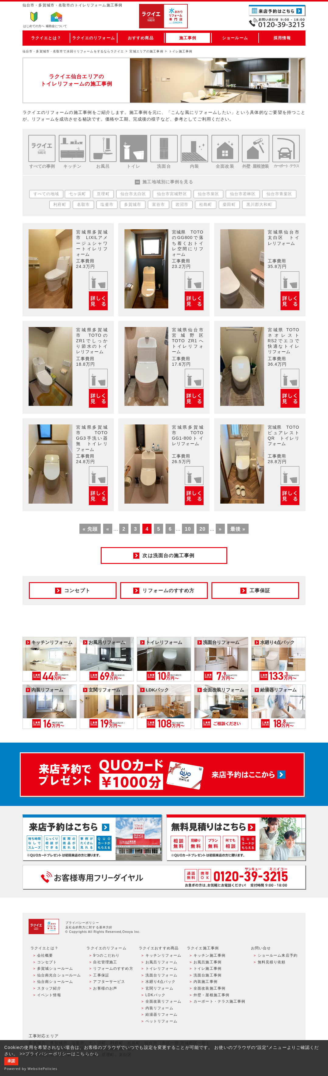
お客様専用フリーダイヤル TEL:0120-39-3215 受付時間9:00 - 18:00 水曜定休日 (164, 877)
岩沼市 (182, 204)
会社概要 (45, 955)
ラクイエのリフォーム (93, 38)
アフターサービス (109, 981)
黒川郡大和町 (259, 204)
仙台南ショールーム (55, 981)
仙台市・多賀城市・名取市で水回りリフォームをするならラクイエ (73, 51)
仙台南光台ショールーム (59, 975)
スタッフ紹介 (49, 988)
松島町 (205, 204)
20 (203, 529)
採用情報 (282, 38)
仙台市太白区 (133, 194)
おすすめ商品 (141, 38)
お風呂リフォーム (161, 962)
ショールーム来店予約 (278, 955)
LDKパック (155, 995)
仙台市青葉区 (279, 194)
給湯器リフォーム (161, 1014)
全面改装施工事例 (209, 988)
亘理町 (103, 194)
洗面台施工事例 (208, 975)
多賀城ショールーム (55, 968)
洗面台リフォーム (161, 975)
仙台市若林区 (243, 194)
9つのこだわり (106, 955)
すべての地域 (46, 194)
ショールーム (235, 38)
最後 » (238, 529)
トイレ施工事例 (208, 968)
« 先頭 (90, 529)
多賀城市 (132, 204)
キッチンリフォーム (163, 955)
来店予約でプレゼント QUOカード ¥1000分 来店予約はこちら (162, 774)
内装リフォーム (159, 1008)
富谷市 (158, 204)
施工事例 (187, 38)
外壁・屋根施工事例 (211, 995)
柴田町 (229, 204)
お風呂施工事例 (208, 962)
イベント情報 (49, 995)
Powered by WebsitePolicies (31, 1068)
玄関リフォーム (159, 988)
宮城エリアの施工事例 (146, 51)
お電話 (277, 22)
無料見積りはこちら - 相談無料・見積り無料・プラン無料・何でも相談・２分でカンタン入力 (235, 837)
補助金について (56, 26)
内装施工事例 (206, 981)
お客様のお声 (105, 988)
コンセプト (47, 962)
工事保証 (101, 975)
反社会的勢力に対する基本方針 (89, 927)
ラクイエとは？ (46, 38)
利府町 (59, 204)
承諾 (11, 1061)
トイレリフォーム (161, 968)
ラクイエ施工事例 (203, 948)
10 (188, 529)
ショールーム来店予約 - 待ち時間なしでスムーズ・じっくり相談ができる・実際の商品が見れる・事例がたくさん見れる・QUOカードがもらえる (92, 837)
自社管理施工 (105, 962)
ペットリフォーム (161, 1021)
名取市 (83, 204)
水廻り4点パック (160, 981)
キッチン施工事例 (209, 955)
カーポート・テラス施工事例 (220, 1001)
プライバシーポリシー (82, 922)
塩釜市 (106, 204)
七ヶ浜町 (77, 194)
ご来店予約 (277, 10)
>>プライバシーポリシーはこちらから (59, 1053)
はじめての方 (33, 26)
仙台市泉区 (208, 194)
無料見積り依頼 (272, 962)
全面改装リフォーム (163, 1001)
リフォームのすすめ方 (113, 968)
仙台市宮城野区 (172, 194)
